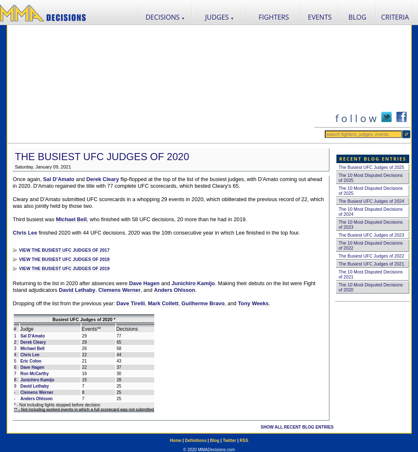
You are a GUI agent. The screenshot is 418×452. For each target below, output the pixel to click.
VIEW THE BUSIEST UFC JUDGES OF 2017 (64, 250)
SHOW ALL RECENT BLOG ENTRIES (297, 427)
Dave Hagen (144, 283)
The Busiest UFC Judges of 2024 (371, 201)
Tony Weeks (253, 303)
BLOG (358, 17)
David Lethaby (77, 290)
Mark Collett (163, 303)
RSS (244, 440)
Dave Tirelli (131, 303)
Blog (214, 440)
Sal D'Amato (58, 179)
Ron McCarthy (34, 373)
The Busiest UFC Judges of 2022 (371, 255)
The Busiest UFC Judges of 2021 (371, 263)
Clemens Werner (119, 290)
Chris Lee (25, 233)
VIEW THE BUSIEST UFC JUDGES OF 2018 (64, 259)
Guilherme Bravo (202, 303)
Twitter (229, 440)
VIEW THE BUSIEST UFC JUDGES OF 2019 (64, 268)
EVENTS (320, 17)
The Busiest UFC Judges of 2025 (371, 167)
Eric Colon (30, 361)
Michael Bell (71, 219)
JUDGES (219, 17)
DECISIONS (165, 17)
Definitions (195, 440)
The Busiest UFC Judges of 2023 (371, 234)
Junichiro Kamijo (193, 283)
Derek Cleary (102, 179)
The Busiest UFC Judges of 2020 (102, 156)
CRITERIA (395, 17)
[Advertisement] (160, 84)
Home (175, 440)
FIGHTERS (274, 17)
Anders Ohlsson (174, 290)
